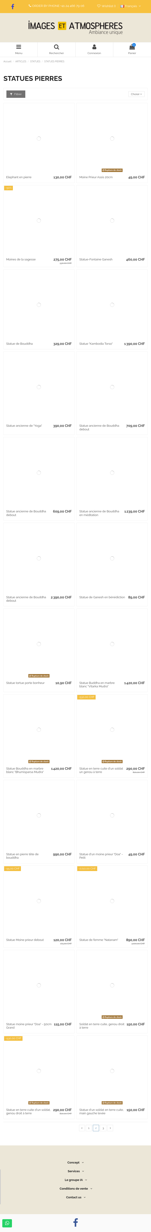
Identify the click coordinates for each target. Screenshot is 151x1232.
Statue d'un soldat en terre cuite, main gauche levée (101, 1111)
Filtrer (16, 94)
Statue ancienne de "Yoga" (24, 425)
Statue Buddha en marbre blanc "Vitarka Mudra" (97, 684)
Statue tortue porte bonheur (25, 683)
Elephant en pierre (18, 177)
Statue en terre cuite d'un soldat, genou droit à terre (28, 1111)
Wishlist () (107, 6)
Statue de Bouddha (19, 343)
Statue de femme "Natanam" (98, 940)
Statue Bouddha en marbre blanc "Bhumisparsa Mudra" (25, 770)
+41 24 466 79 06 (72, 6)
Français (131, 6)
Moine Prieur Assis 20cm (96, 177)
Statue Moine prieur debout (25, 940)
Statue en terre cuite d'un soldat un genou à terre (101, 770)
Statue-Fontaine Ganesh (95, 259)
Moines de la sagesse (21, 259)
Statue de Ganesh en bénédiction (102, 597)
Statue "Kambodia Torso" (96, 343)
